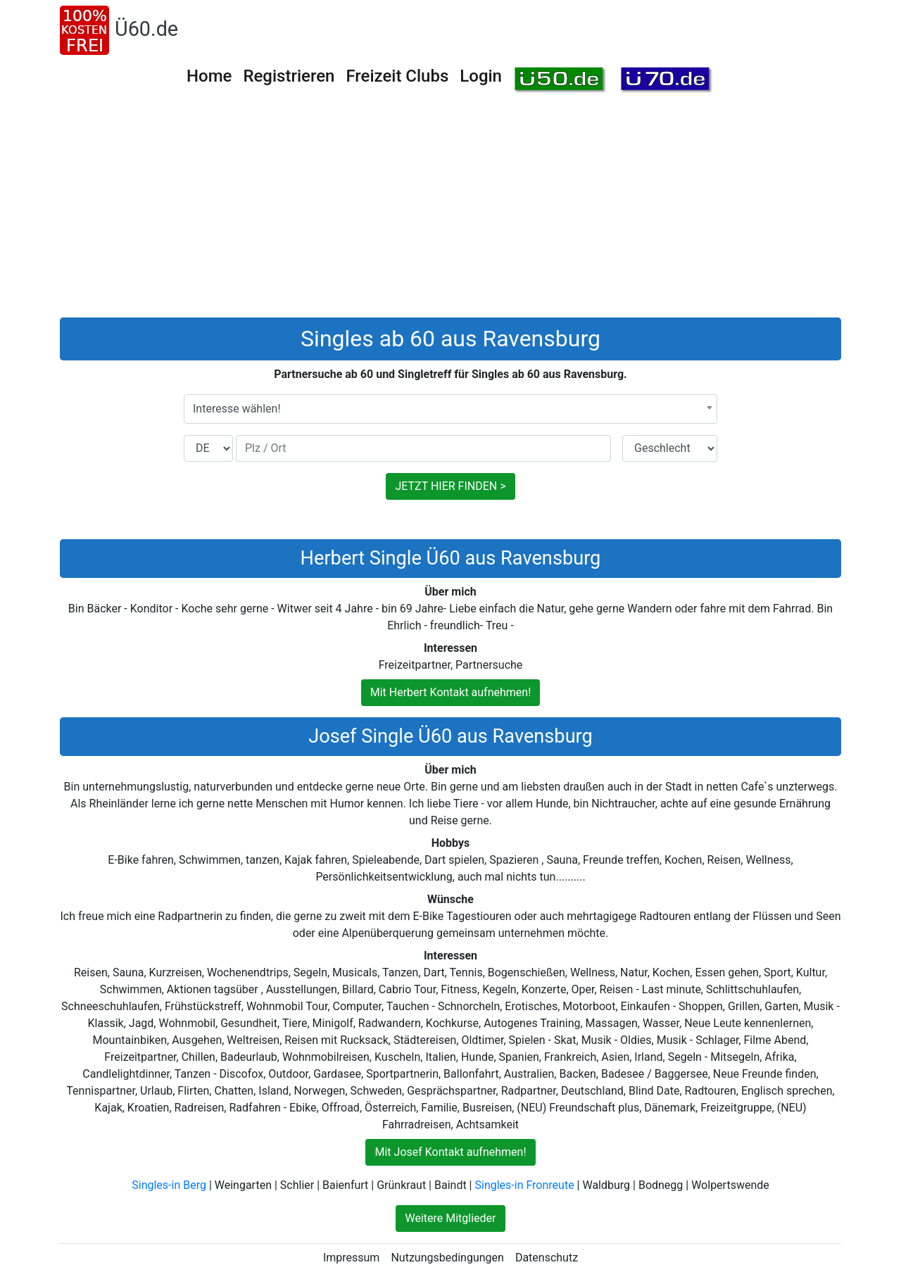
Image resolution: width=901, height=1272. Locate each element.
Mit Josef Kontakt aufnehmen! (450, 1152)
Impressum (351, 1257)
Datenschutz (546, 1257)
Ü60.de (146, 29)
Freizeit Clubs (397, 76)
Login (481, 76)
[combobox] (450, 409)
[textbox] (450, 409)
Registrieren (288, 76)
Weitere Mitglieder (450, 1218)
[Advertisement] (450, 211)
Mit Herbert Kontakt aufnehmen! (450, 692)
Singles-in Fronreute (524, 1185)
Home (209, 76)
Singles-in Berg (169, 1185)
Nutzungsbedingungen (447, 1257)
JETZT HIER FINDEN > (450, 486)
